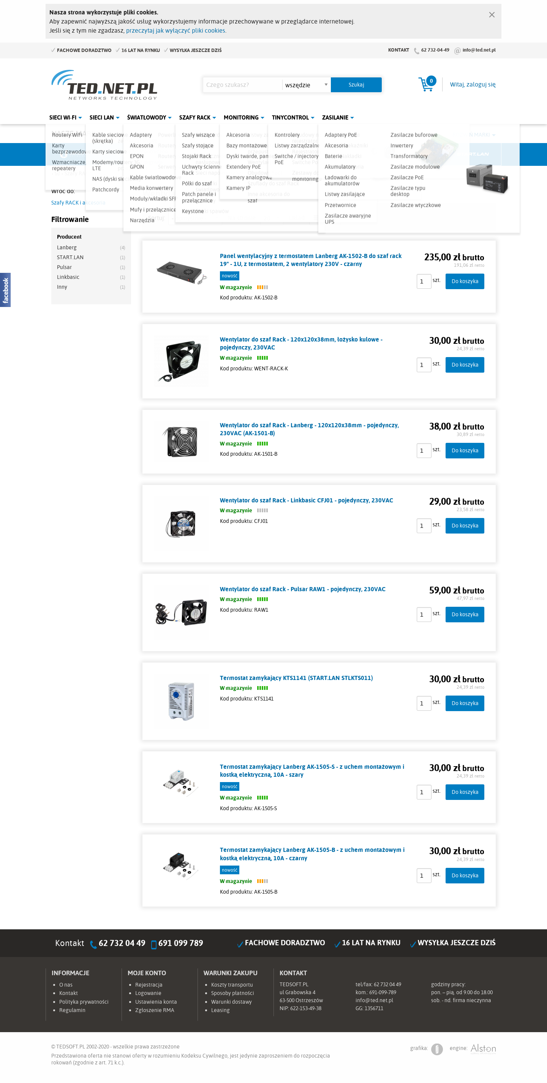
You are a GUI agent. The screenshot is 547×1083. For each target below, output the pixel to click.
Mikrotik (131, 154)
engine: (473, 1049)
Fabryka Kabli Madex (188, 154)
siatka (333, 218)
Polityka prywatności (84, 1001)
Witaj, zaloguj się (473, 84)
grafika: (426, 1049)
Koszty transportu (232, 984)
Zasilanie (335, 117)
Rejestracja (149, 984)
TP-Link (302, 154)
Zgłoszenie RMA (154, 1010)
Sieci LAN (102, 117)
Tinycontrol (290, 117)
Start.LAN (472, 154)
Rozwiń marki (471, 134)
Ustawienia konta (156, 1001)
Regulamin (72, 1010)
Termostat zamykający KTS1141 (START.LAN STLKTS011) (296, 678)
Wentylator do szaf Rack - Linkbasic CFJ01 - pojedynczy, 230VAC (306, 500)
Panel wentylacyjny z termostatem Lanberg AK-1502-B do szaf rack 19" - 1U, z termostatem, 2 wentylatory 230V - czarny (311, 260)
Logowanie (148, 993)
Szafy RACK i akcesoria (78, 202)
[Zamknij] (492, 13)
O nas (66, 984)
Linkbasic (358, 154)
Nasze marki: (75, 133)
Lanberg (415, 154)
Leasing (220, 1010)
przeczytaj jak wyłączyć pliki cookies (175, 30)
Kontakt (398, 50)
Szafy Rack (194, 117)
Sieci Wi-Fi (62, 117)
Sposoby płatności (232, 993)
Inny (62, 286)
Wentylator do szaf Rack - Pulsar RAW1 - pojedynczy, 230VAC (303, 589)
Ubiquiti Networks (74, 154)
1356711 (374, 1008)
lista (316, 218)
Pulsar (245, 154)
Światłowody (146, 117)
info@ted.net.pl (479, 50)
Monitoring (241, 117)
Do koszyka (465, 281)
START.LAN (70, 257)
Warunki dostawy (231, 1001)
